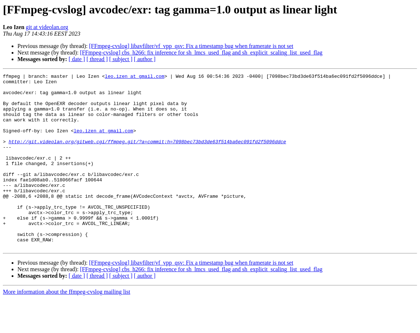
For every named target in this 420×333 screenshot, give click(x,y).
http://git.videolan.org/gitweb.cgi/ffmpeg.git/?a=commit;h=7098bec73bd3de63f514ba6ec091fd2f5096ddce (147, 155)
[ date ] (77, 59)
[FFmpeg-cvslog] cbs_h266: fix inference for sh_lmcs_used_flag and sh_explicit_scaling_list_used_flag (201, 52)
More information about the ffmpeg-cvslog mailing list (66, 327)
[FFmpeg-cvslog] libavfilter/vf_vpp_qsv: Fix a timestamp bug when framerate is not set (191, 46)
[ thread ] (97, 59)
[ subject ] (120, 59)
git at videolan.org (47, 27)
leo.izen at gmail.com (134, 77)
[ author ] (145, 59)
